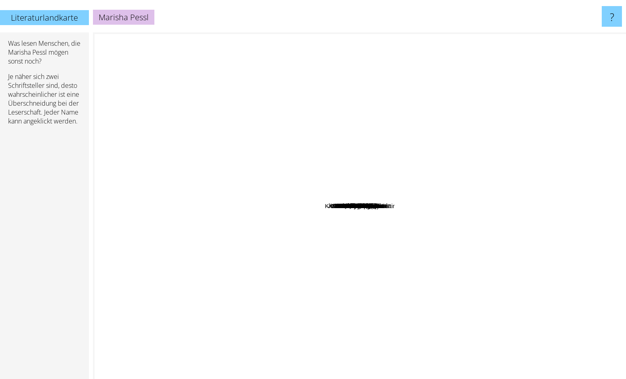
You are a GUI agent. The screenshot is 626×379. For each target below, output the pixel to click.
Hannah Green (247, 173)
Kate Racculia (385, 142)
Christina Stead (161, 233)
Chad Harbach (382, 320)
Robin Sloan (192, 211)
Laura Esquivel (424, 111)
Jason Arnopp (373, 247)
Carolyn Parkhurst (296, 159)
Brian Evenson (245, 283)
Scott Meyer (482, 256)
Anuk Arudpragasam (238, 100)
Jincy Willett (278, 245)
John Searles (288, 187)
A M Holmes (448, 336)
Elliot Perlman (368, 301)
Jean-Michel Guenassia (345, 154)
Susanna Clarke (462, 178)
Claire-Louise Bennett (250, 223)
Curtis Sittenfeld (530, 122)
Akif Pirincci (382, 131)
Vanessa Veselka (302, 257)
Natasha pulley (349, 353)
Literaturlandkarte (44, 17)
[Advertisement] (44, 255)
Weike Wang (361, 117)
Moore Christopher (450, 122)
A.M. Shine (233, 152)
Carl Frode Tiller (427, 163)
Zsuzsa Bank (427, 263)
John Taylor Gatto (307, 251)
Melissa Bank (440, 52)
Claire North (277, 327)
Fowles (320, 119)
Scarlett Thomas (410, 254)
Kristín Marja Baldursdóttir (436, 239)
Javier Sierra (531, 190)
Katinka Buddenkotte (469, 271)
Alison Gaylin (498, 139)
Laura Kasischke (326, 283)
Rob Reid (379, 77)
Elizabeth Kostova (361, 272)
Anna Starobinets (246, 111)
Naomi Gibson (335, 166)
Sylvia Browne (471, 204)
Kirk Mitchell (398, 162)
